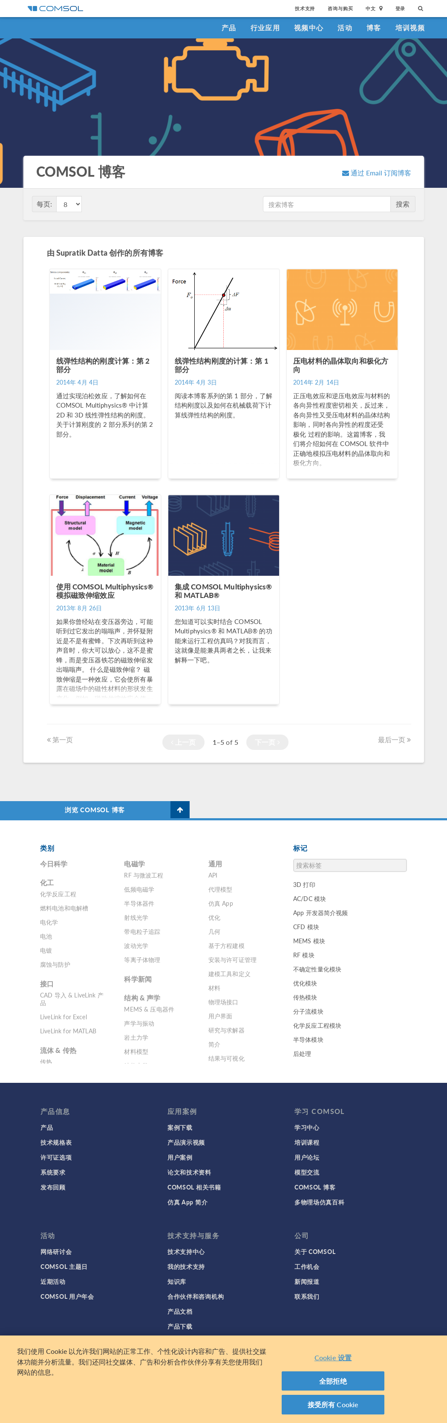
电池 (46, 936)
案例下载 (180, 1127)
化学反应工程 (58, 893)
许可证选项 (56, 1157)
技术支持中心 (186, 1251)
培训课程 (307, 1142)
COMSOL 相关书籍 (194, 1187)
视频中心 (308, 27)
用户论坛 (307, 1157)
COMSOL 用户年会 (67, 1296)
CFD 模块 (306, 926)
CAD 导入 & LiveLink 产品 (72, 999)
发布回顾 (53, 1187)
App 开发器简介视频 (320, 912)
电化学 (49, 922)
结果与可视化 (226, 1058)
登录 (400, 8)
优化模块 (305, 983)
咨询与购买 (340, 8)
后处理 (302, 1053)
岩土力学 (136, 1037)
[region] (223, 1379)
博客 (373, 27)
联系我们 (307, 1296)
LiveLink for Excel (63, 1016)
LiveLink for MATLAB (68, 1030)
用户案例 (180, 1157)
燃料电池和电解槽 (64, 908)
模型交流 (307, 1172)
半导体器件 (139, 903)
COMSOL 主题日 (64, 1266)
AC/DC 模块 (309, 898)
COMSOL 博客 (314, 1187)
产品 (229, 27)
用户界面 (220, 1016)
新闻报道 (307, 1281)
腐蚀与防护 (55, 964)
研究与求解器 (226, 1030)
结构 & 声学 (142, 998)
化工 (47, 882)
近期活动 (53, 1281)
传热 (46, 1061)
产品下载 (180, 1326)
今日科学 (54, 864)
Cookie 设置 (333, 1357)
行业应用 (265, 27)
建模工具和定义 (229, 973)
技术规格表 (56, 1142)
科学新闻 (138, 979)
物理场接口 (223, 1001)
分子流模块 (308, 1011)
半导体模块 (308, 1039)
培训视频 (410, 27)
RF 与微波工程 (143, 875)
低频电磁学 (139, 889)
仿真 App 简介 (187, 1202)
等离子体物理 (142, 959)
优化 (214, 917)
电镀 (46, 950)
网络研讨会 (56, 1251)
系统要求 (53, 1172)
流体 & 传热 (58, 1050)
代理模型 (220, 889)
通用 (215, 864)
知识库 (176, 1281)
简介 (214, 1044)
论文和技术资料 (189, 1172)
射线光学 (136, 917)
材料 (214, 987)
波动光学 (136, 945)
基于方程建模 (226, 945)
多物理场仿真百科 (319, 1202)
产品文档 (180, 1311)
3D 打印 (304, 884)
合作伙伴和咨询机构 (195, 1296)
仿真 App (220, 903)
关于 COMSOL (314, 1251)
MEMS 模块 (309, 940)
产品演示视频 (186, 1142)
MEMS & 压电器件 (149, 1009)
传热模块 (305, 997)
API (212, 875)
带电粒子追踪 (142, 931)
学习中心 (307, 1127)
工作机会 (307, 1266)
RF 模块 (303, 955)
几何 (214, 931)
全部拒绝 (333, 1381)
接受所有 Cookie (333, 1404)
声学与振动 (139, 1023)
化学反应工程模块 (317, 1025)
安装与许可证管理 (232, 959)
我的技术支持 (186, 1266)
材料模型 (136, 1051)
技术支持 (305, 8)
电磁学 (134, 864)
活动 (344, 27)
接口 (47, 984)
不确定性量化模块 (317, 969)
